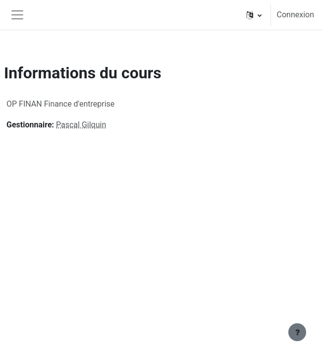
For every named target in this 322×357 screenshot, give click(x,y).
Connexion (295, 14)
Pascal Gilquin (81, 124)
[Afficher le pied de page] (297, 332)
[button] (253, 15)
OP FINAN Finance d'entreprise (60, 104)
